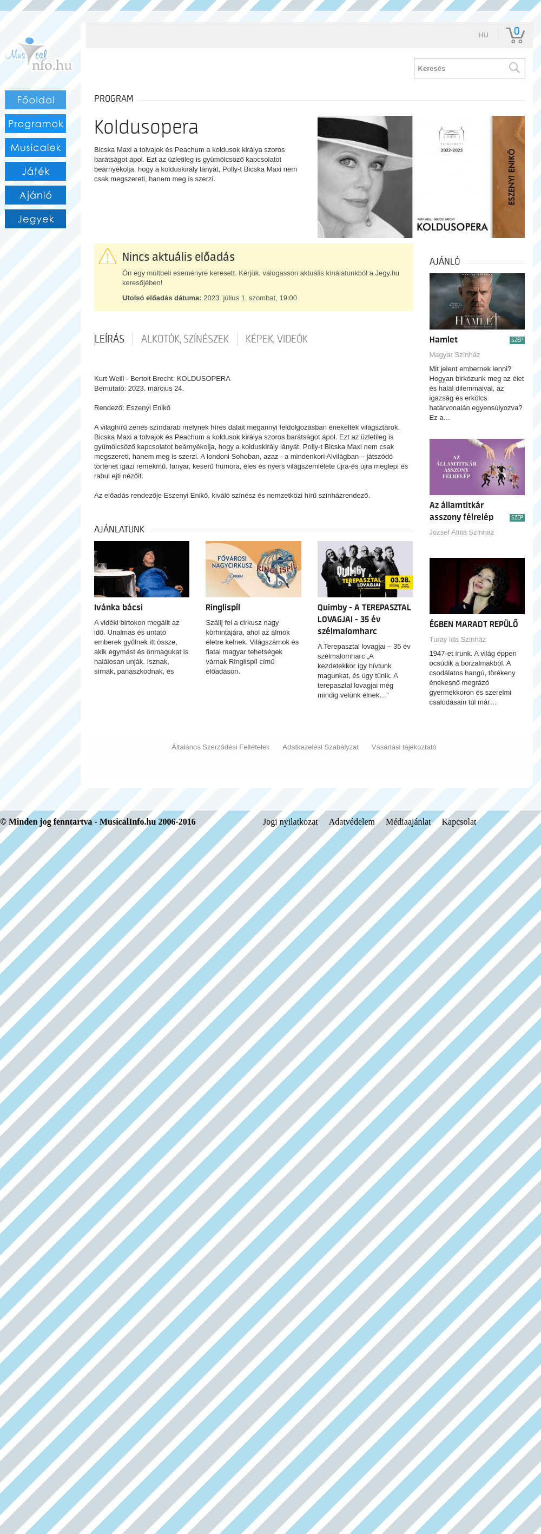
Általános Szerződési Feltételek (220, 747)
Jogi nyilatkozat (290, 821)
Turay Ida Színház (458, 639)
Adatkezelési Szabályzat (320, 747)
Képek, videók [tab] (277, 339)
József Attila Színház (462, 532)
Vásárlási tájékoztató (404, 747)
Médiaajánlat (408, 821)
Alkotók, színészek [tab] (185, 339)
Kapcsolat (459, 821)
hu (483, 35)
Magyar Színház (455, 355)
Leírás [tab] (109, 339)
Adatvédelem (352, 821)
